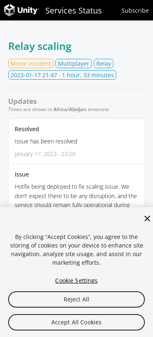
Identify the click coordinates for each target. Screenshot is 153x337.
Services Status (53, 10)
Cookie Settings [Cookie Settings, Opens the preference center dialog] (76, 280)
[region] (76, 272)
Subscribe (135, 10)
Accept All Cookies (76, 322)
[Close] (147, 219)
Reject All (76, 299)
